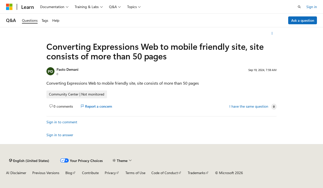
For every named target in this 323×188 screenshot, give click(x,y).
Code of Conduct (164, 172)
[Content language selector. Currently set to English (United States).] (29, 160)
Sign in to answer (59, 134)
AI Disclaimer (16, 172)
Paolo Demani (67, 69)
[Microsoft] (9, 7)
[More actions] (272, 33)
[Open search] (299, 6)
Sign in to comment (61, 122)
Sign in (311, 6)
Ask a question (302, 20)
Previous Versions (45, 172)
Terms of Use (135, 172)
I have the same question (248, 106)
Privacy (110, 172)
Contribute (90, 172)
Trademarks (196, 172)
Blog (68, 172)
